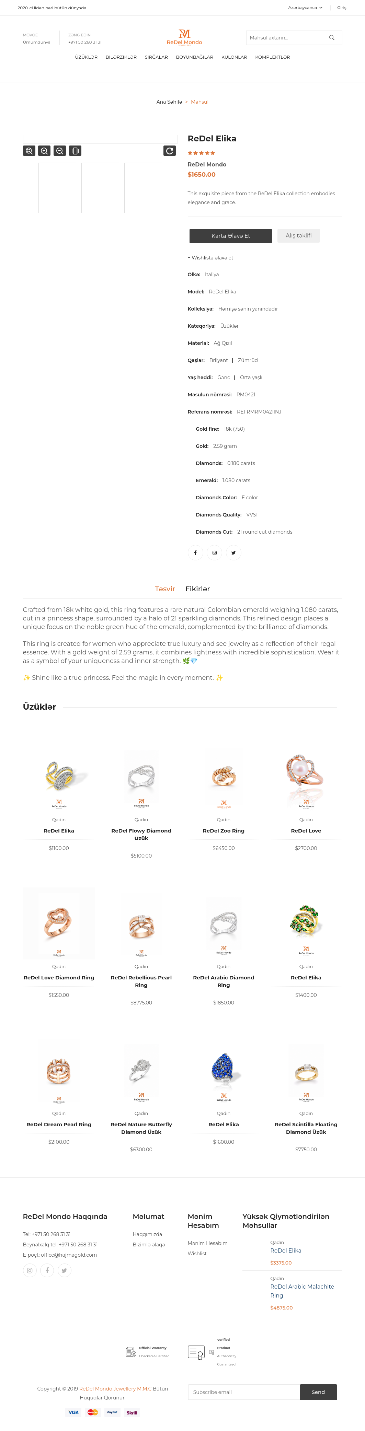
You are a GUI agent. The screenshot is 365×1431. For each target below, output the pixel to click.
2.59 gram (225, 444)
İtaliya (212, 273)
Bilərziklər (121, 55)
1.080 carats (236, 479)
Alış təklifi (297, 234)
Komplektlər (272, 55)
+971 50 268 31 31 (85, 41)
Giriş (341, 7)
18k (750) (234, 427)
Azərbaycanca (305, 7)
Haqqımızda (147, 1233)
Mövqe (30, 34)
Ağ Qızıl (224, 341)
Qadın (59, 818)
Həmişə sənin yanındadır (249, 307)
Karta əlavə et (228, 234)
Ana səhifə (169, 100)
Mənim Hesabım (207, 1241)
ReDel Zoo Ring (223, 829)
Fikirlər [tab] (200, 587)
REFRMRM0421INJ (260, 410)
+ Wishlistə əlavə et (210, 256)
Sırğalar (156, 55)
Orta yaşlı (252, 376)
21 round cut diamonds (265, 530)
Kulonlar (234, 55)
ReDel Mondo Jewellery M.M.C (116, 1387)
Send (309, 1390)
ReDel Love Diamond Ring (59, 976)
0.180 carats (241, 461)
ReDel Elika (222, 290)
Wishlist (196, 1252)
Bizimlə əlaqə (149, 1243)
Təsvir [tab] (162, 587)
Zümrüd (249, 359)
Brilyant (220, 359)
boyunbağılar (195, 55)
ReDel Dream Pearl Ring (58, 1122)
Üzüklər (86, 55)
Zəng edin (79, 34)
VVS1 (252, 513)
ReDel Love (306, 829)
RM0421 (247, 393)
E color (250, 496)
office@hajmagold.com (69, 1253)
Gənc (224, 376)
